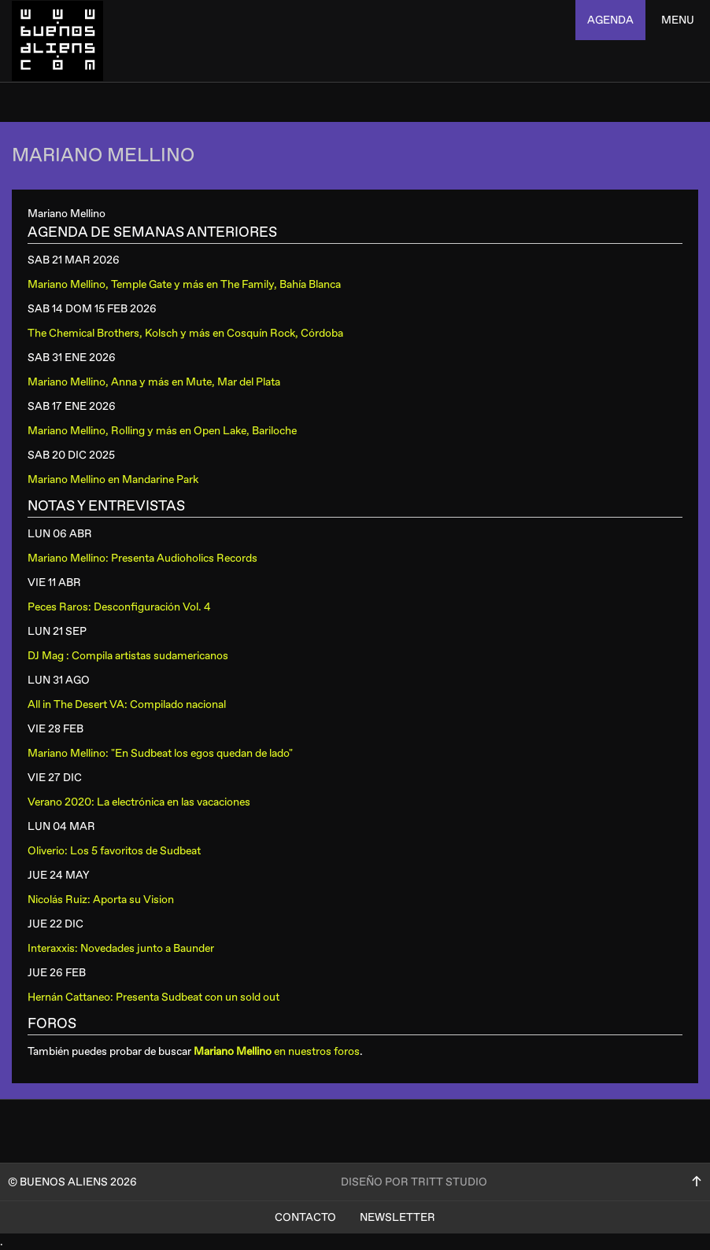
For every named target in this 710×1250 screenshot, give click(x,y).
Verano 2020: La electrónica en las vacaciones (139, 802)
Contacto (305, 1217)
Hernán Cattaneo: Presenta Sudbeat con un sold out (153, 997)
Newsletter (397, 1217)
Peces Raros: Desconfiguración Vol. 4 (119, 607)
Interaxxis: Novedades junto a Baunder (121, 948)
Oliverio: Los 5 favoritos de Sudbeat (114, 850)
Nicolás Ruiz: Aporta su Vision (101, 899)
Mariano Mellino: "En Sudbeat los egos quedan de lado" (160, 753)
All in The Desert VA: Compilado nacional (127, 704)
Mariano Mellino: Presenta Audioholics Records (142, 558)
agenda (610, 20)
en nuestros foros (277, 1051)
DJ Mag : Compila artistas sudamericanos (128, 655)
